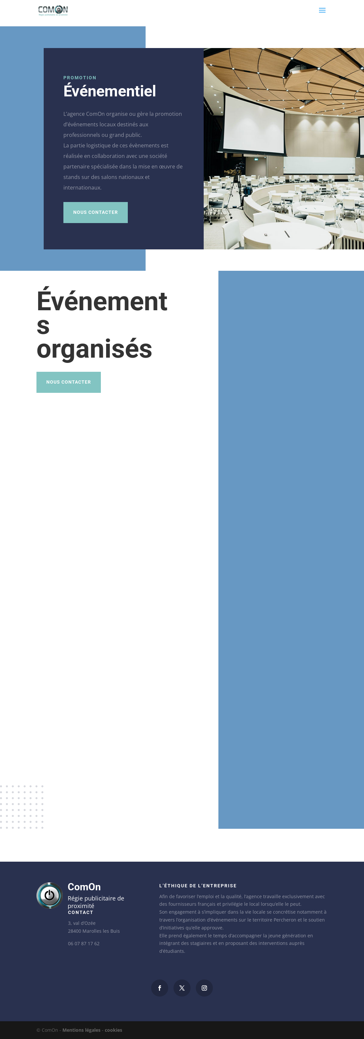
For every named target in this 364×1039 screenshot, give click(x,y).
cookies (113, 1030)
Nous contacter (95, 212)
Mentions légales (81, 1030)
